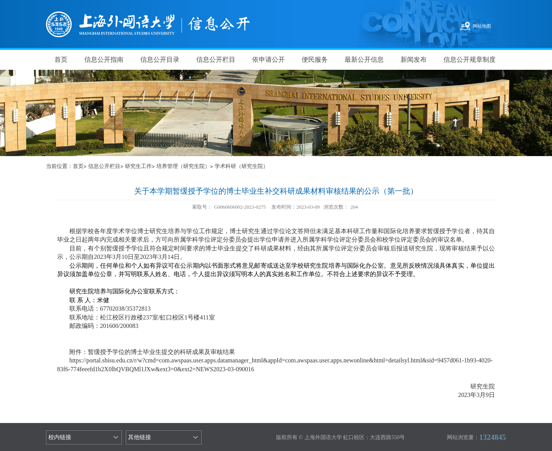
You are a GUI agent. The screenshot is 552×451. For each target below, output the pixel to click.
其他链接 (139, 437)
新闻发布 (414, 59)
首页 (60, 59)
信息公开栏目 (215, 59)
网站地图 (482, 26)
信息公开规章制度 (470, 59)
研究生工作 (138, 166)
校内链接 (59, 437)
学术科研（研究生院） (241, 166)
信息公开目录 (159, 59)
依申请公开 (268, 59)
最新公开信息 (364, 59)
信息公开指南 (103, 59)
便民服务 (315, 59)
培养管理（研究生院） (183, 166)
